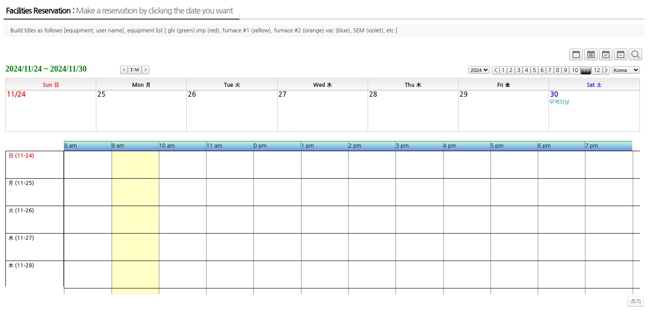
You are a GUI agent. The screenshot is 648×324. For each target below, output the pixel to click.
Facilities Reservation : (119, 11)
